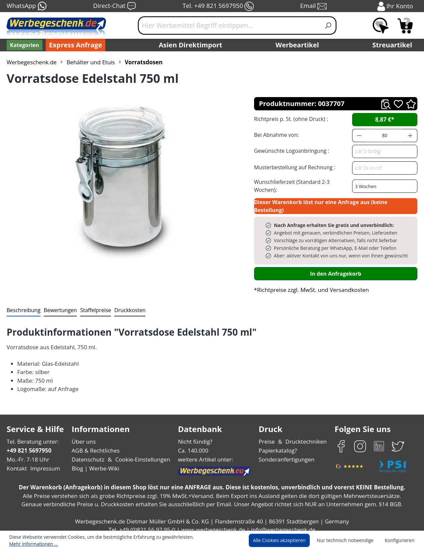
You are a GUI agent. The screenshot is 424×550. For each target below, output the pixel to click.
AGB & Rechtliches (96, 444)
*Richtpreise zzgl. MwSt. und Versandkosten (309, 283)
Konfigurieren (400, 540)
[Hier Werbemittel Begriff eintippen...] (229, 25)
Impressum (43, 462)
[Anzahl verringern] (359, 135)
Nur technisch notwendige (349, 540)
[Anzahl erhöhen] (410, 135)
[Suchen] (328, 25)
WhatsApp (26, 6)
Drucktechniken (305, 435)
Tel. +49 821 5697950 (218, 6)
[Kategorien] (24, 45)
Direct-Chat (114, 6)
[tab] (23, 304)
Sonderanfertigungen (286, 453)
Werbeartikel (298, 45)
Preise (268, 435)
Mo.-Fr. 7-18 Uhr (27, 453)
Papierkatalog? (278, 444)
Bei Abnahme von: (275, 135)
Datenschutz (88, 453)
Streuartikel (394, 45)
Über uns (83, 435)
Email (314, 6)
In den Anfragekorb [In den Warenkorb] (335, 267)
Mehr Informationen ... (210, 540)
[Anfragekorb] (405, 25)
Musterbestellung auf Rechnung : (293, 167)
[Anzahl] (384, 135)
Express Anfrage (74, 45)
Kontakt (16, 462)
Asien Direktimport (190, 45)
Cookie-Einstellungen (140, 453)
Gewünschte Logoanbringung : (290, 150)
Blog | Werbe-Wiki (94, 462)
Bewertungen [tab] (58, 303)
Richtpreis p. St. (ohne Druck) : (290, 119)
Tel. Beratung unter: (31, 435)
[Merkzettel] (380, 25)
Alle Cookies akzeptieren (285, 540)
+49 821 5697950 (29, 444)
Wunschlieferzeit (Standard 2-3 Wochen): (302, 184)
